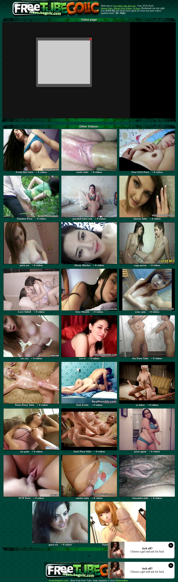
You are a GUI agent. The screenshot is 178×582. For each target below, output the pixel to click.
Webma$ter (122, 580)
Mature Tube (106, 8)
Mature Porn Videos (123, 8)
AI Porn (136, 8)
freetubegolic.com (58, 580)
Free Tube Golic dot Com (124, 6)
